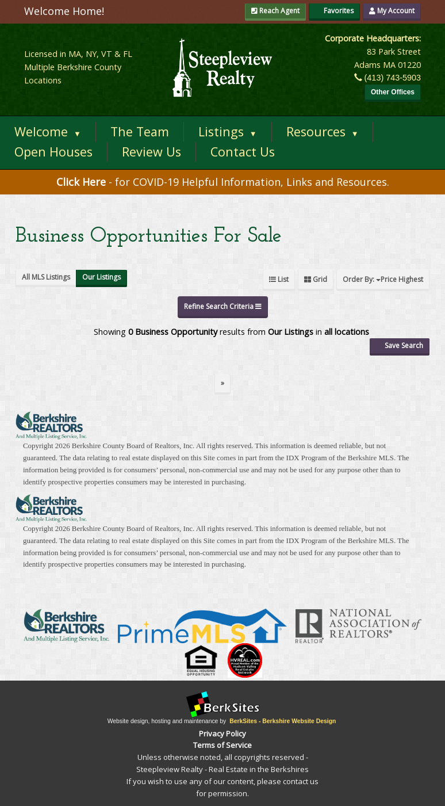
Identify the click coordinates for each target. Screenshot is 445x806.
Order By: (383, 279)
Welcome (47, 131)
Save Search (399, 345)
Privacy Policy (222, 733)
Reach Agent (275, 11)
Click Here (82, 182)
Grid (315, 279)
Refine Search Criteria (223, 306)
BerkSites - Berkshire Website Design (282, 721)
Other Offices (393, 92)
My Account (392, 11)
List (279, 279)
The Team (139, 131)
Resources (322, 131)
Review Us (151, 151)
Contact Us (242, 151)
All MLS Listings (46, 277)
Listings (227, 131)
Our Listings (101, 277)
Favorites (334, 11)
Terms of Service (222, 745)
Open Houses (53, 151)
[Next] (222, 384)
